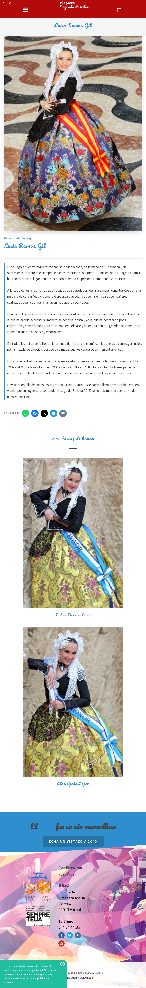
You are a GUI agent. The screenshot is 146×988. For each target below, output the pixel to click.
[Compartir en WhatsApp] (25, 413)
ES (4, 3)
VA (10, 3)
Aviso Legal (86, 977)
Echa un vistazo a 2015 (73, 841)
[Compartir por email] (63, 413)
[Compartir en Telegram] (53, 413)
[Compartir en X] (44, 413)
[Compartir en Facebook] (35, 413)
